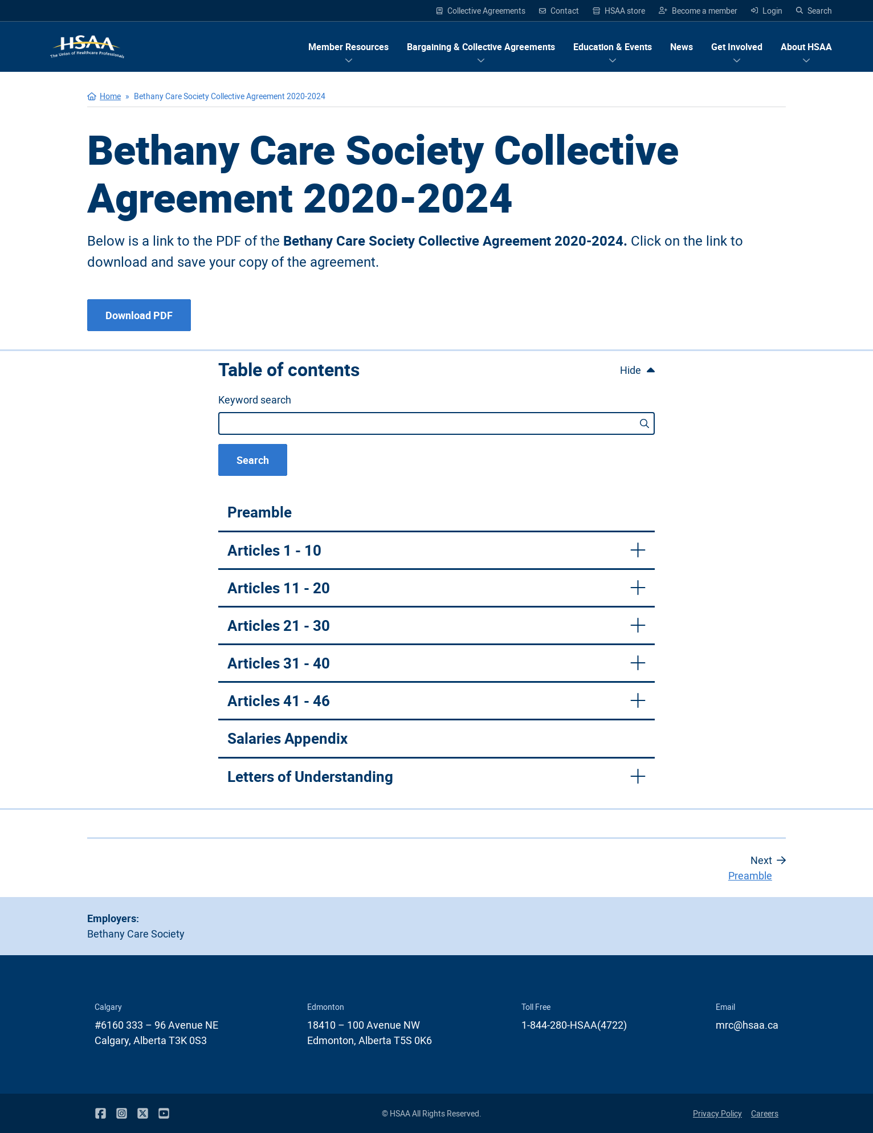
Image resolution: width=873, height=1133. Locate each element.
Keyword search (254, 399)
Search (814, 11)
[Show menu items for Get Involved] (737, 47)
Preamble (259, 512)
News (681, 46)
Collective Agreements (480, 10)
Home (110, 96)
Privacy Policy (717, 1113)
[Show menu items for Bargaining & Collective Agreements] (481, 47)
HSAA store (619, 11)
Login (766, 11)
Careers (764, 1113)
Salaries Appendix (287, 738)
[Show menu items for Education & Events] (612, 47)
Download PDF (139, 315)
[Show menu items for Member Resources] (348, 47)
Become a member (698, 11)
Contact (559, 10)
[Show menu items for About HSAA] (806, 47)
